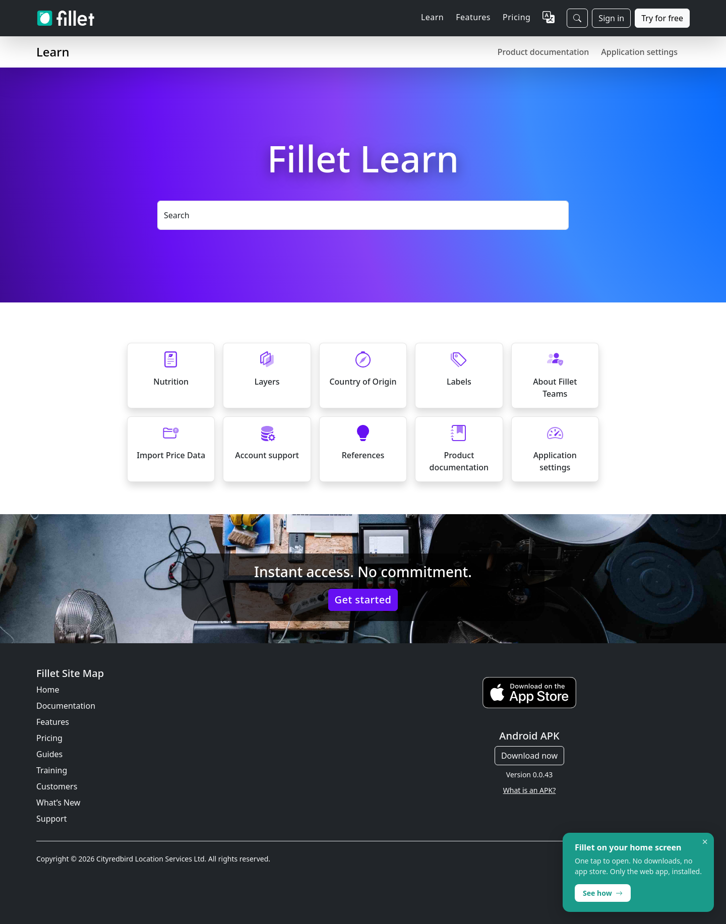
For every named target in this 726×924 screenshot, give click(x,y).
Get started (363, 599)
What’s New (58, 802)
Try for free (662, 18)
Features (52, 721)
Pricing (516, 17)
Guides (49, 754)
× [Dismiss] (705, 842)
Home (47, 689)
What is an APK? (529, 790)
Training (51, 770)
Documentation (65, 705)
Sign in (611, 18)
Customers (56, 786)
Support (51, 818)
